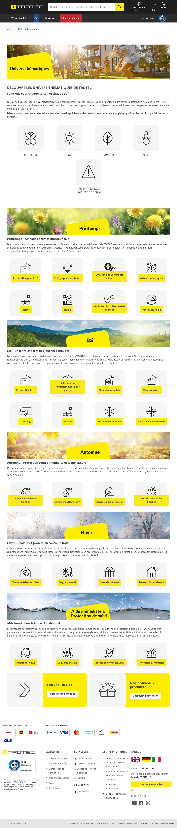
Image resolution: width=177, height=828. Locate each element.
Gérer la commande (87, 763)
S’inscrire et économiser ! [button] (151, 784)
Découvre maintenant (62, 693)
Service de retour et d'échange (86, 770)
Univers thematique (58, 758)
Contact (81, 777)
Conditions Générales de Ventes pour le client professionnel (116, 762)
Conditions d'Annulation (112, 786)
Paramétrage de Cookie (105, 823)
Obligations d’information (127, 823)
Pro (36, 18)
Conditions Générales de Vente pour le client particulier (116, 775)
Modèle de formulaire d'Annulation (116, 795)
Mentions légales (167, 823)
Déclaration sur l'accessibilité (81, 823)
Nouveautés (54, 788)
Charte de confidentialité (148, 823)
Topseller (49, 18)
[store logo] (27, 7)
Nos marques (84, 791)
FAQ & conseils (85, 758)
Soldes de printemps (71, 18)
